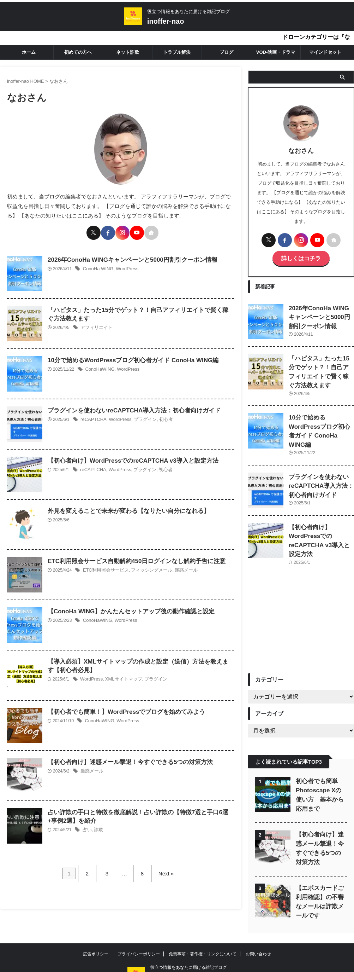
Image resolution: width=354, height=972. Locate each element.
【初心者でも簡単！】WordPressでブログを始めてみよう (122, 709)
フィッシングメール (146, 567)
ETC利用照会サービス (104, 567)
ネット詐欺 (127, 52)
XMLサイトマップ (120, 677)
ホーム (29, 52)
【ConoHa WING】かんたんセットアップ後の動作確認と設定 (126, 608)
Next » (160, 867)
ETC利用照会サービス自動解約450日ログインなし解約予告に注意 (131, 558)
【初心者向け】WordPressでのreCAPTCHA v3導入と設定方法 (128, 458)
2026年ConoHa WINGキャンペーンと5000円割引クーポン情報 (128, 257)
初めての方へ (78, 52)
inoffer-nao (165, 21)
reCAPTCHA (92, 416)
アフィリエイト (95, 325)
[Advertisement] (301, 596)
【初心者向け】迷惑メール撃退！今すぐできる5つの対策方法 (125, 759)
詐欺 (97, 827)
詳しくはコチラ (301, 257)
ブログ (226, 52)
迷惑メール (178, 567)
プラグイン (140, 416)
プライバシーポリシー (139, 923)
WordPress (123, 266)
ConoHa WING (97, 266)
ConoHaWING (98, 366)
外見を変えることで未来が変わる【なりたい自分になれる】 (124, 508)
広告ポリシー (95, 923)
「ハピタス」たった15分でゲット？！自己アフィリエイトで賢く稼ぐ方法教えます (321, 364)
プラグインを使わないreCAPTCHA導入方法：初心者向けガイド (129, 407)
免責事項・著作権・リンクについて (202, 923)
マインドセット (325, 52)
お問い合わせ (258, 923)
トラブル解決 (177, 52)
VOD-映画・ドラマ (275, 52)
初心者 (160, 416)
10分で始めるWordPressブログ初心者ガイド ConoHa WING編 (128, 357)
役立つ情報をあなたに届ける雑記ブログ (188, 937)
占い (87, 827)
